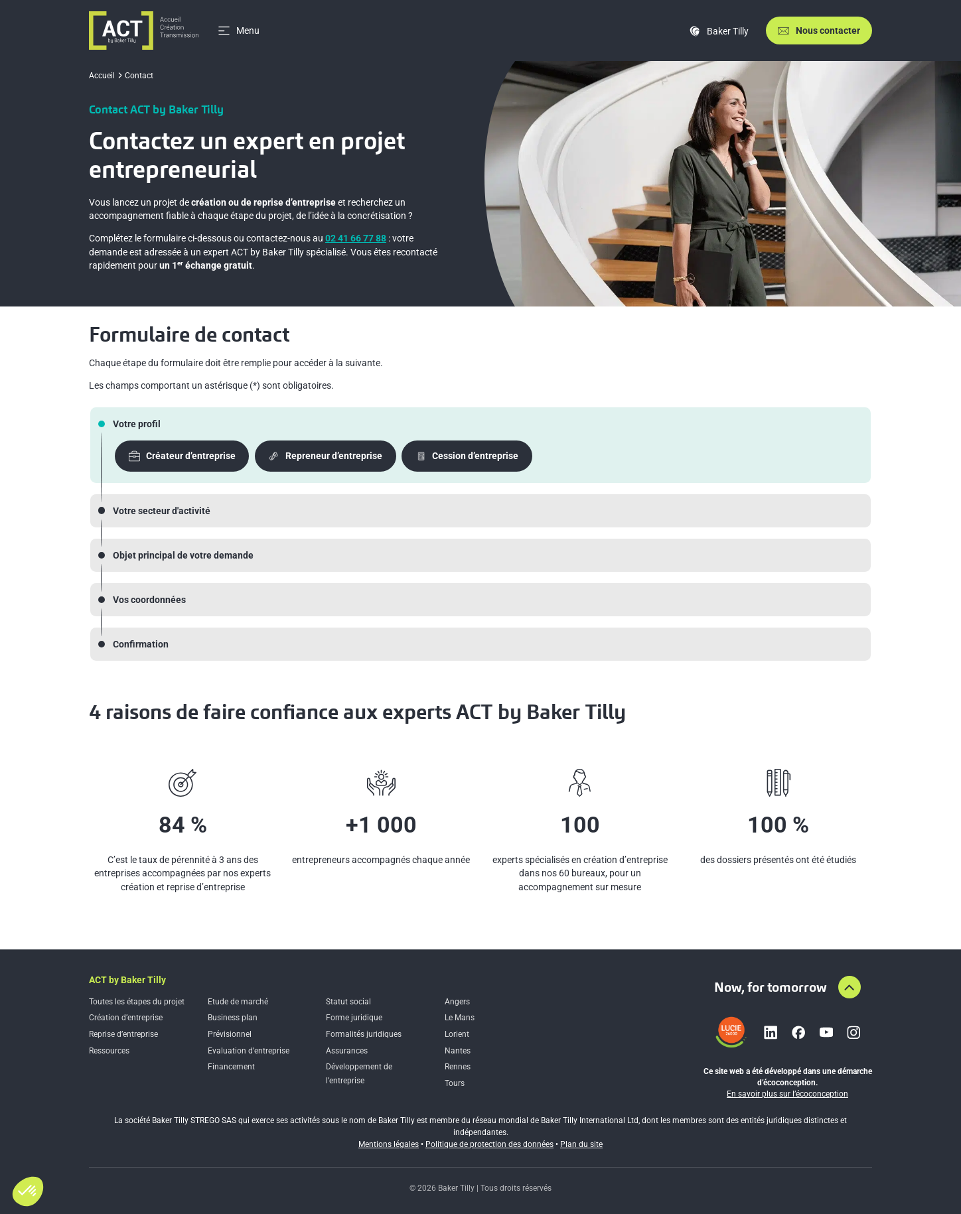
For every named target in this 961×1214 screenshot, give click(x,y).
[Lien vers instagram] (853, 1032)
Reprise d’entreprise (123, 1034)
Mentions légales (388, 1144)
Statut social (348, 1001)
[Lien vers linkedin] (770, 1032)
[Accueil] (143, 30)
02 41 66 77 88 (355, 238)
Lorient (457, 1034)
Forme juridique (354, 1017)
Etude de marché (238, 1001)
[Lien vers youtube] (826, 1032)
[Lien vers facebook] (798, 1032)
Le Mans (460, 1017)
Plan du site (581, 1144)
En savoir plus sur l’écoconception (787, 1094)
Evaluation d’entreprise (248, 1050)
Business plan (233, 1017)
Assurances (347, 1050)
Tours (455, 1083)
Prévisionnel (230, 1034)
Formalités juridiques (364, 1034)
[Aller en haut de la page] (849, 987)
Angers (457, 1001)
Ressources (109, 1050)
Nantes (458, 1050)
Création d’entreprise (126, 1017)
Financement (231, 1066)
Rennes (458, 1066)
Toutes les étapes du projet (137, 1001)
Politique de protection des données (489, 1144)
